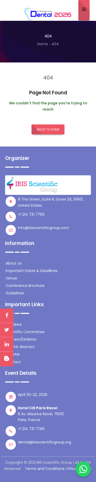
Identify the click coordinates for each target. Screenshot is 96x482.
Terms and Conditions (45, 468)
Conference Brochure (25, 285)
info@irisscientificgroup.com (43, 227)
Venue (11, 278)
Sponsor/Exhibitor (21, 339)
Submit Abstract (20, 346)
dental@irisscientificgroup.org (44, 442)
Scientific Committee (25, 331)
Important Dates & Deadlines (32, 270)
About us (14, 263)
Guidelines (15, 293)
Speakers (14, 324)
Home (42, 44)
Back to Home (48, 129)
